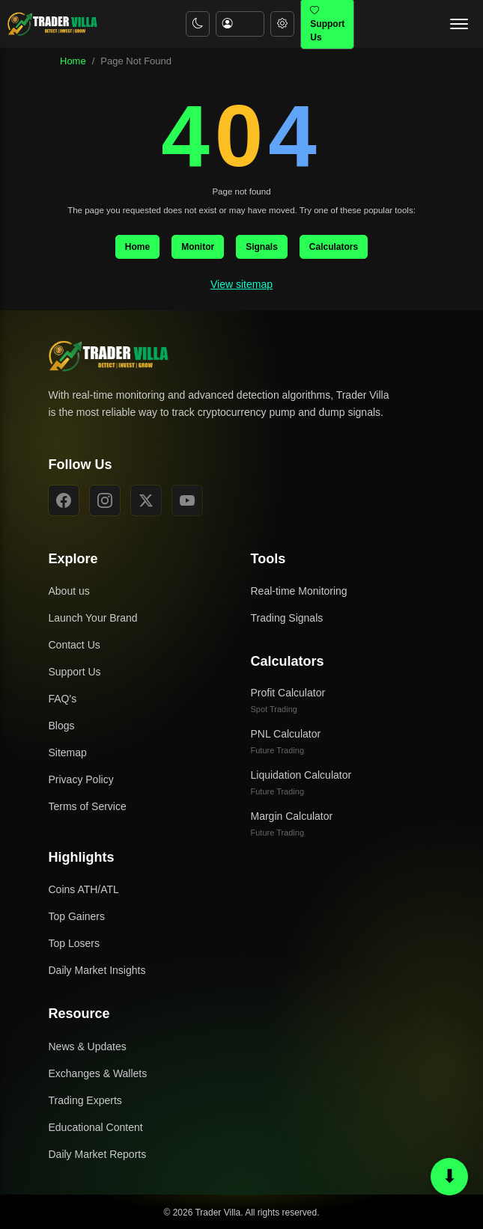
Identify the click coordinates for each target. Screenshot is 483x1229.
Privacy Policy (81, 779)
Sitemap (68, 752)
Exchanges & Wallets (98, 1073)
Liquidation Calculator (301, 782)
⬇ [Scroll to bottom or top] (450, 1175)
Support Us (75, 672)
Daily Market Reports (98, 1154)
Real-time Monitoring (299, 591)
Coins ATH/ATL (84, 889)
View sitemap (241, 284)
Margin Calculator (292, 823)
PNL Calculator (286, 741)
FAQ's (63, 699)
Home (73, 61)
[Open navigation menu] (459, 23)
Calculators (333, 247)
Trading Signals (287, 618)
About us (69, 591)
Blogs (62, 726)
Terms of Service (88, 806)
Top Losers (74, 943)
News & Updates (88, 1046)
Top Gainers (77, 916)
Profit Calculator (288, 700)
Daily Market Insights (97, 970)
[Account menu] (240, 24)
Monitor (197, 247)
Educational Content (96, 1127)
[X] (146, 500)
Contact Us (74, 645)
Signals (262, 247)
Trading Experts (85, 1100)
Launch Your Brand (93, 618)
